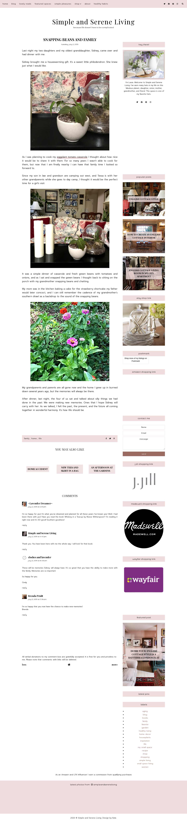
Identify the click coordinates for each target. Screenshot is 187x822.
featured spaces (43, 3)
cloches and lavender (39, 557)
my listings (140, 358)
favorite (145, 724)
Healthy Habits (101, 3)
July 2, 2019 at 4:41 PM (37, 537)
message (144, 443)
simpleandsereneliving (104, 784)
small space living (145, 763)
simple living (145, 760)
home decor (145, 734)
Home (5, 3)
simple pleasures (63, 3)
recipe (145, 750)
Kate (114, 818)
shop (77, 3)
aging (145, 711)
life (40, 438)
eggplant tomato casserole (72, 157)
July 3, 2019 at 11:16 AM (37, 599)
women (145, 767)
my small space (145, 747)
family (26, 438)
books (145, 717)
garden (145, 727)
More (115, 664)
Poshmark (136, 361)
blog (13, 3)
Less (24, 664)
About (88, 3)
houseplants (145, 737)
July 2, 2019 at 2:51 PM (37, 507)
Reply (24, 525)
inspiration (145, 740)
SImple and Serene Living (42, 533)
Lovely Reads (25, 3)
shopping (145, 757)
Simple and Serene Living (93, 21)
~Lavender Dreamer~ (40, 503)
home (34, 438)
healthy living (145, 730)
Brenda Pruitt (35, 595)
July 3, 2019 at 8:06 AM (37, 561)
